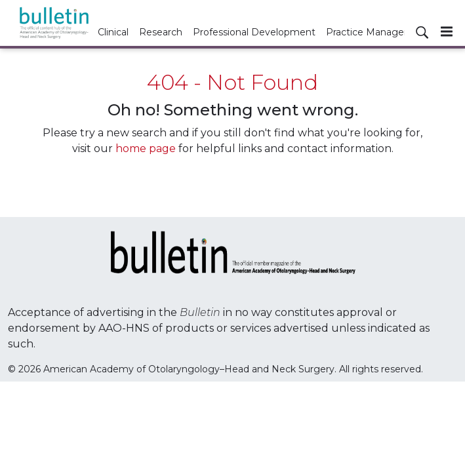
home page (145, 148)
